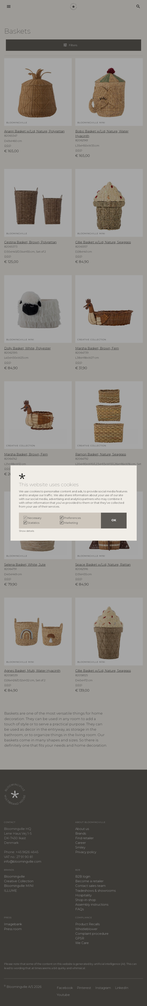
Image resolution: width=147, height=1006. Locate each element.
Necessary (34, 518)
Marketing (71, 522)
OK (113, 520)
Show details (27, 530)
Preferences (72, 518)
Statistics (33, 522)
